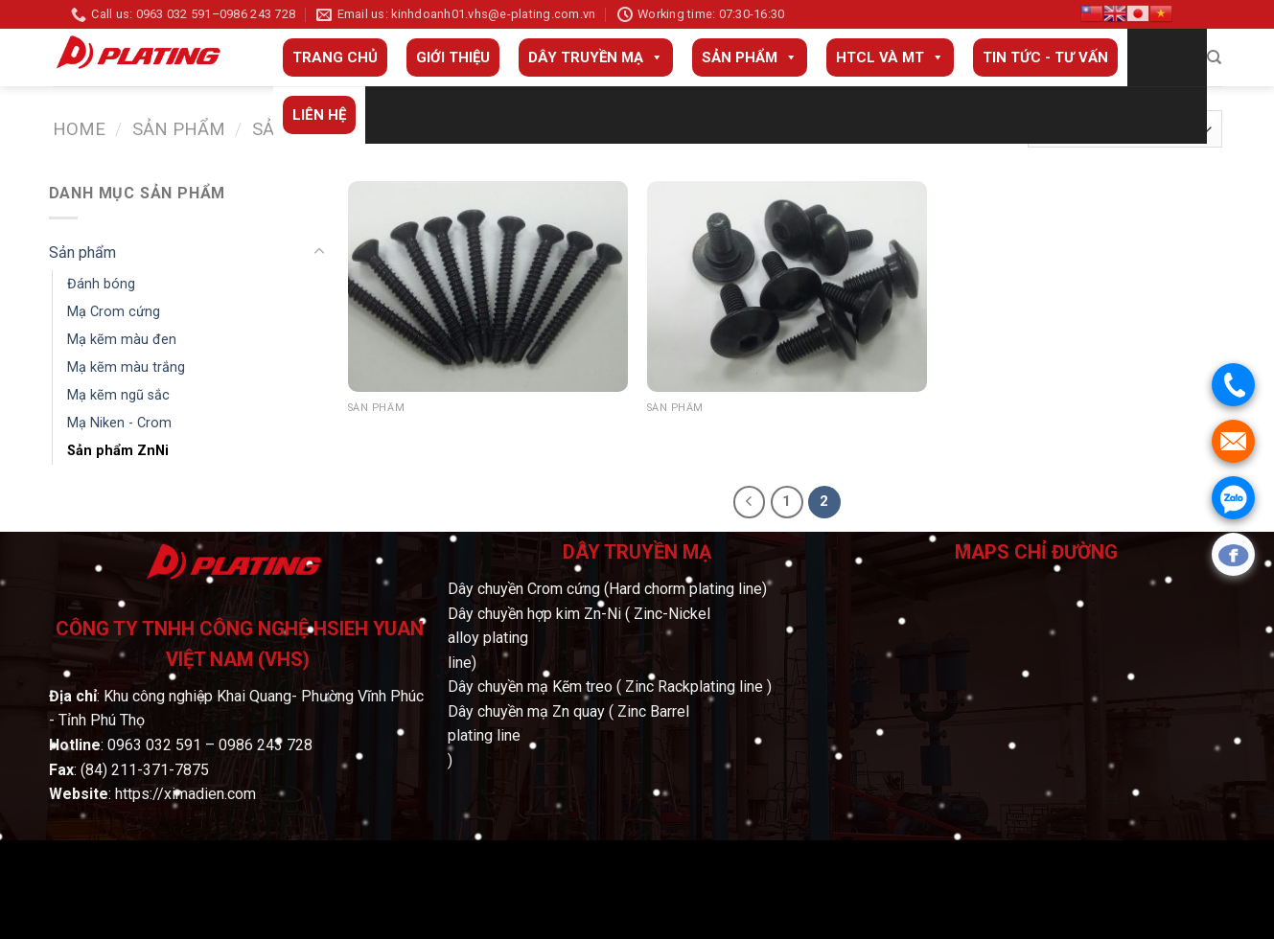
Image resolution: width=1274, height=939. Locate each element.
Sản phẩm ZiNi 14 (415, 429)
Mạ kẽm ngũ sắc (118, 395)
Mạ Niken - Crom (119, 423)
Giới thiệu (453, 57)
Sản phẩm (750, 57)
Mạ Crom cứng (113, 312)
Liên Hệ (319, 115)
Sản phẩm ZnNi (118, 451)
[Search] (1214, 57)
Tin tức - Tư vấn (1045, 57)
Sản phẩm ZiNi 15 (714, 429)
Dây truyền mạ (595, 57)
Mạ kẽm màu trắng (126, 367)
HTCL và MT (890, 57)
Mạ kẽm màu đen (121, 340)
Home (79, 129)
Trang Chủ (335, 57)
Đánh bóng (101, 284)
